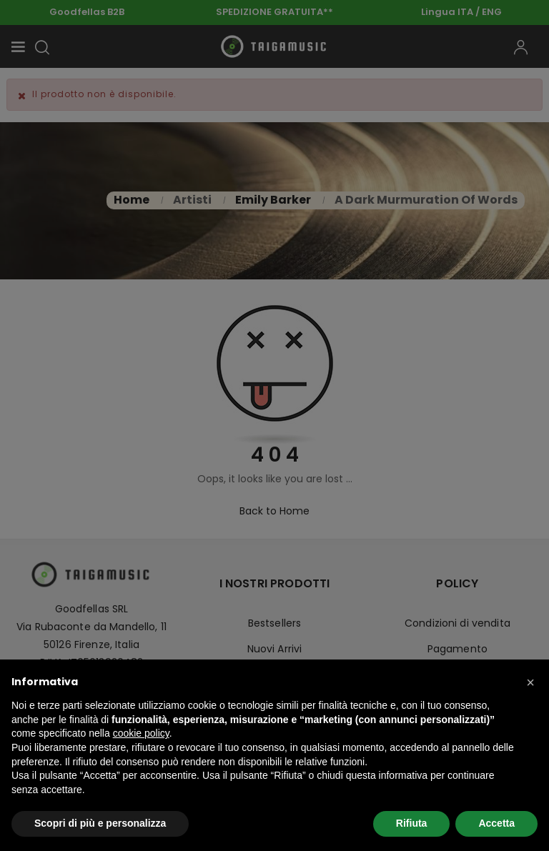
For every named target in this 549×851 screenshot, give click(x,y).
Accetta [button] (496, 823)
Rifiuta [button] (411, 823)
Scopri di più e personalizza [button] (100, 823)
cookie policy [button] (141, 733)
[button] (530, 682)
